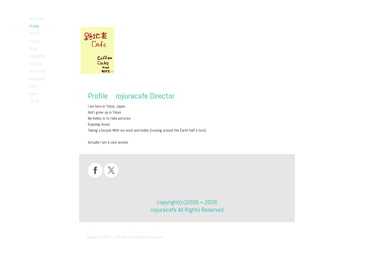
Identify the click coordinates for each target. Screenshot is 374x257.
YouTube (35, 63)
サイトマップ (165, 232)
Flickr (33, 93)
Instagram (37, 78)
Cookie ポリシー (141, 232)
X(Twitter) (37, 71)
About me (36, 18)
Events (34, 41)
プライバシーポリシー (111, 232)
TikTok (34, 101)
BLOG (33, 48)
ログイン (280, 242)
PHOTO (34, 33)
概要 (90, 232)
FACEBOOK (37, 56)
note (32, 86)
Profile (34, 26)
